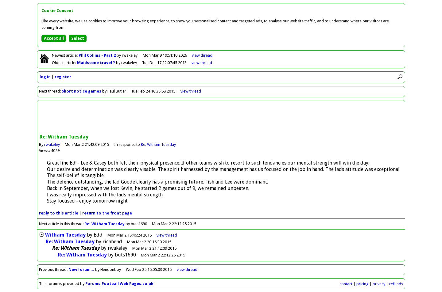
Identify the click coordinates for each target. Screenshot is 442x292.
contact (345, 284)
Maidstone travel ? (96, 62)
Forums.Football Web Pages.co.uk (119, 283)
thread (167, 235)
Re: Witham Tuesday (158, 144)
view (202, 55)
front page (107, 213)
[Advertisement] (221, 117)
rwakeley (52, 144)
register (63, 76)
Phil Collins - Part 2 (98, 55)
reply (58, 213)
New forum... (81, 269)
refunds (396, 284)
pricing (362, 284)
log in (45, 76)
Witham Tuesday (65, 235)
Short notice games (81, 91)
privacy (379, 284)
